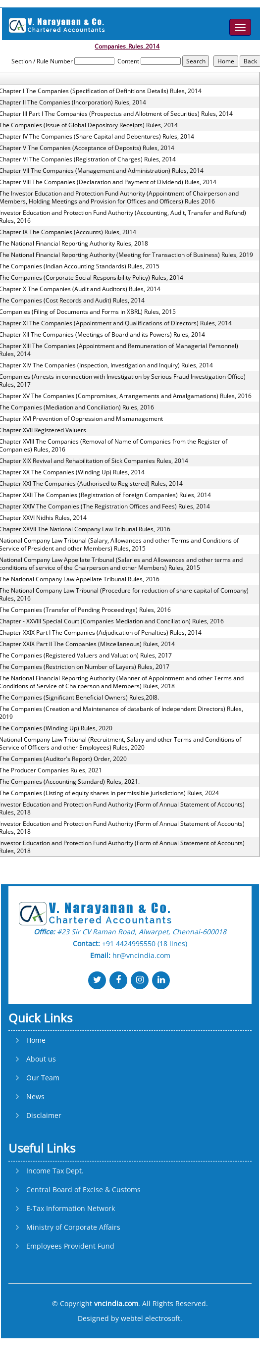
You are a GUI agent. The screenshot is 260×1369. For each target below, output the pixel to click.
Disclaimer (43, 1156)
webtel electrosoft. (151, 1318)
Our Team (42, 1118)
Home (36, 1080)
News (35, 1137)
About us (41, 1099)
